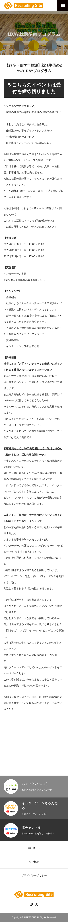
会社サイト (34, 848)
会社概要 (34, 861)
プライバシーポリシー (34, 875)
